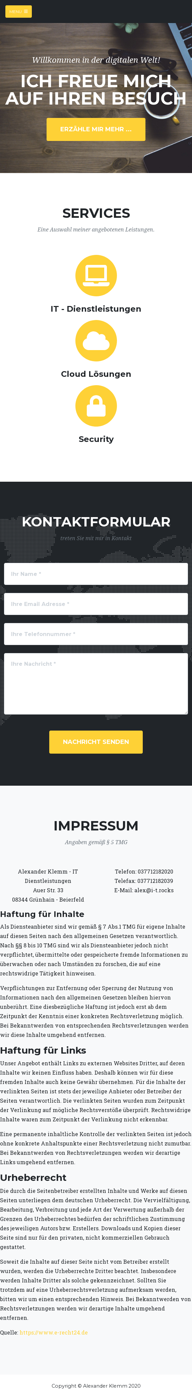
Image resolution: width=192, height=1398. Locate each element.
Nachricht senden (96, 742)
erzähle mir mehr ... (96, 129)
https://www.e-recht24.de (53, 1332)
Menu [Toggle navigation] (18, 11)
